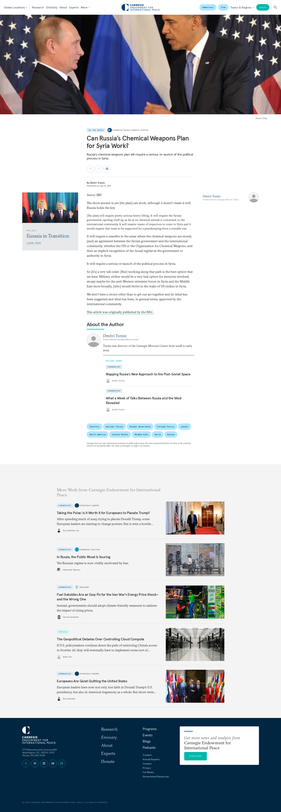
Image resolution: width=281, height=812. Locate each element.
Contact (147, 755)
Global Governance (140, 426)
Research (38, 7)
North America (98, 434)
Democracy (207, 7)
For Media (148, 772)
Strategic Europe (89, 505)
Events (148, 735)
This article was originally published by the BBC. (120, 312)
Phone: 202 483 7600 (33, 755)
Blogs (147, 741)
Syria (158, 434)
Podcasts (149, 747)
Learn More (34, 243)
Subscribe (195, 756)
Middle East (141, 434)
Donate (262, 7)
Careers (147, 763)
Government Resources (156, 776)
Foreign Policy (165, 426)
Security (94, 426)
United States (120, 434)
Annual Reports (151, 759)
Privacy (147, 768)
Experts (74, 7)
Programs (150, 729)
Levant (184, 426)
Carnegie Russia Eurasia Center (130, 130)
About (63, 7)
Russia (171, 434)
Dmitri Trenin (97, 182)
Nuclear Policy (114, 426)
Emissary (51, 7)
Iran (223, 7)
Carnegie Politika (90, 549)
